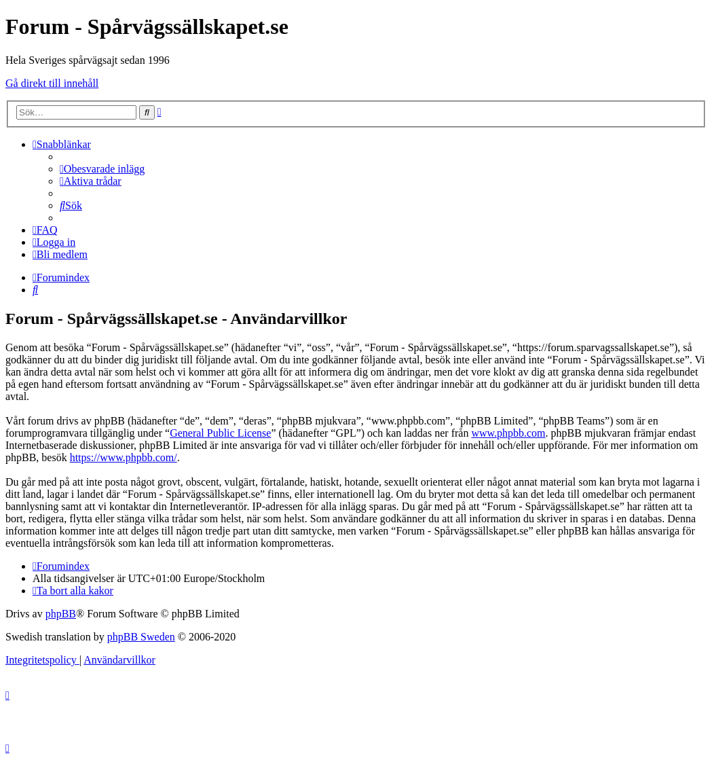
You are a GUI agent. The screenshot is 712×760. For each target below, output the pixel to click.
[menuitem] (102, 169)
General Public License (220, 433)
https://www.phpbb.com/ (123, 457)
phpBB (60, 613)
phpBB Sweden (141, 637)
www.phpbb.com (508, 433)
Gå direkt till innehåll (51, 83)
